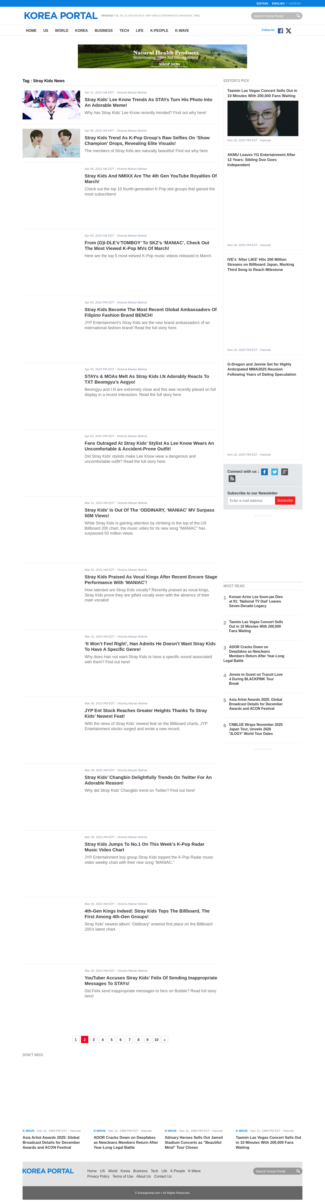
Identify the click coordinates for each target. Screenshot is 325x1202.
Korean (295, 3)
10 (156, 1040)
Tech (124, 31)
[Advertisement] (263, 547)
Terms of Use (123, 1176)
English (278, 3)
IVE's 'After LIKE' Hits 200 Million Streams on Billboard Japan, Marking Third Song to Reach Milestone (261, 264)
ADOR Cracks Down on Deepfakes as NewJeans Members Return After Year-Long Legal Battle (126, 1142)
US (45, 31)
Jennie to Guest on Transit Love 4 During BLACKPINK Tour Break (256, 679)
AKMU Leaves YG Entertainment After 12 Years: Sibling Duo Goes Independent (261, 160)
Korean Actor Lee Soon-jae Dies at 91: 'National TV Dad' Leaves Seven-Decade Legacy (256, 601)
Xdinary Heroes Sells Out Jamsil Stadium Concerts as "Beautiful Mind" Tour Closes (194, 1142)
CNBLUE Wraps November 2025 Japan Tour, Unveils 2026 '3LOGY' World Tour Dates (256, 729)
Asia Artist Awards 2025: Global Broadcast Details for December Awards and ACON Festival (256, 704)
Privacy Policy (98, 1176)
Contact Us (163, 1176)
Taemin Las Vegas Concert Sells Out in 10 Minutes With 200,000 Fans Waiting (256, 626)
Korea (81, 31)
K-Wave (182, 31)
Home (31, 31)
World (61, 31)
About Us (143, 1176)
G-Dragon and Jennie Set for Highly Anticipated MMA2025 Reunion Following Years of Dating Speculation (262, 369)
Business (104, 31)
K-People (159, 31)
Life (140, 31)
